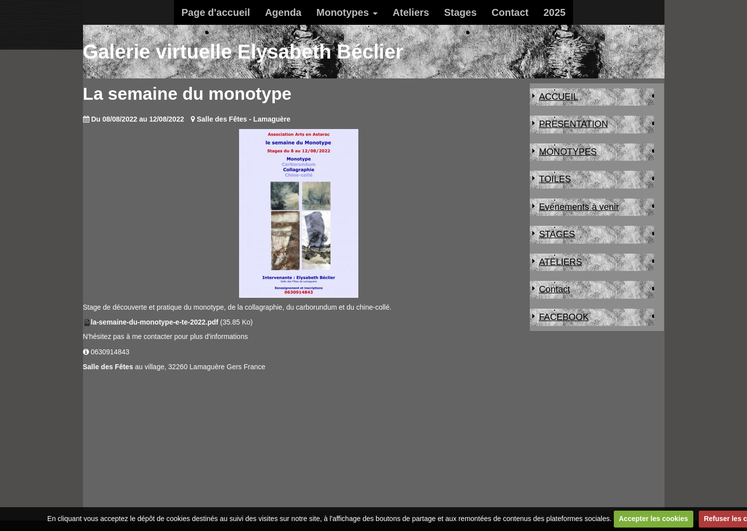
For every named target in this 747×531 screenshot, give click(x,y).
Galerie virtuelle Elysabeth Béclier (243, 52)
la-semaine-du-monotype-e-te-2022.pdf (155, 322)
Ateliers (411, 12)
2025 (554, 12)
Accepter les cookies (653, 519)
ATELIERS (560, 262)
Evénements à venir (579, 207)
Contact (510, 12)
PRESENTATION (573, 124)
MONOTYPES (567, 152)
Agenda (283, 12)
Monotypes (343, 12)
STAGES (557, 234)
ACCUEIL (558, 97)
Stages (460, 12)
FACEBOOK (563, 317)
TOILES (555, 179)
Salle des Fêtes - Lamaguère (243, 119)
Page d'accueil (215, 12)
